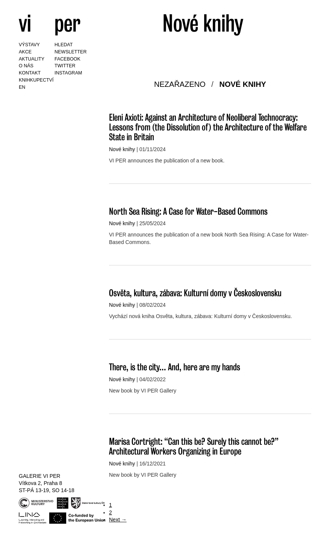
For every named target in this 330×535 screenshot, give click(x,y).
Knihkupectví (36, 80)
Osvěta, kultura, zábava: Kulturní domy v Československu (195, 292)
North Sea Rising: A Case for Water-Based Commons (188, 211)
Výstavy (29, 44)
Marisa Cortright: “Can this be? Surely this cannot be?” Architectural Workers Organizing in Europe (194, 446)
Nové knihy (242, 84)
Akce (25, 52)
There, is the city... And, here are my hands (174, 366)
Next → (118, 520)
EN (22, 87)
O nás (26, 65)
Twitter (65, 65)
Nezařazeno (180, 84)
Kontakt (30, 73)
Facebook (67, 59)
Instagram (68, 73)
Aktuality (31, 59)
